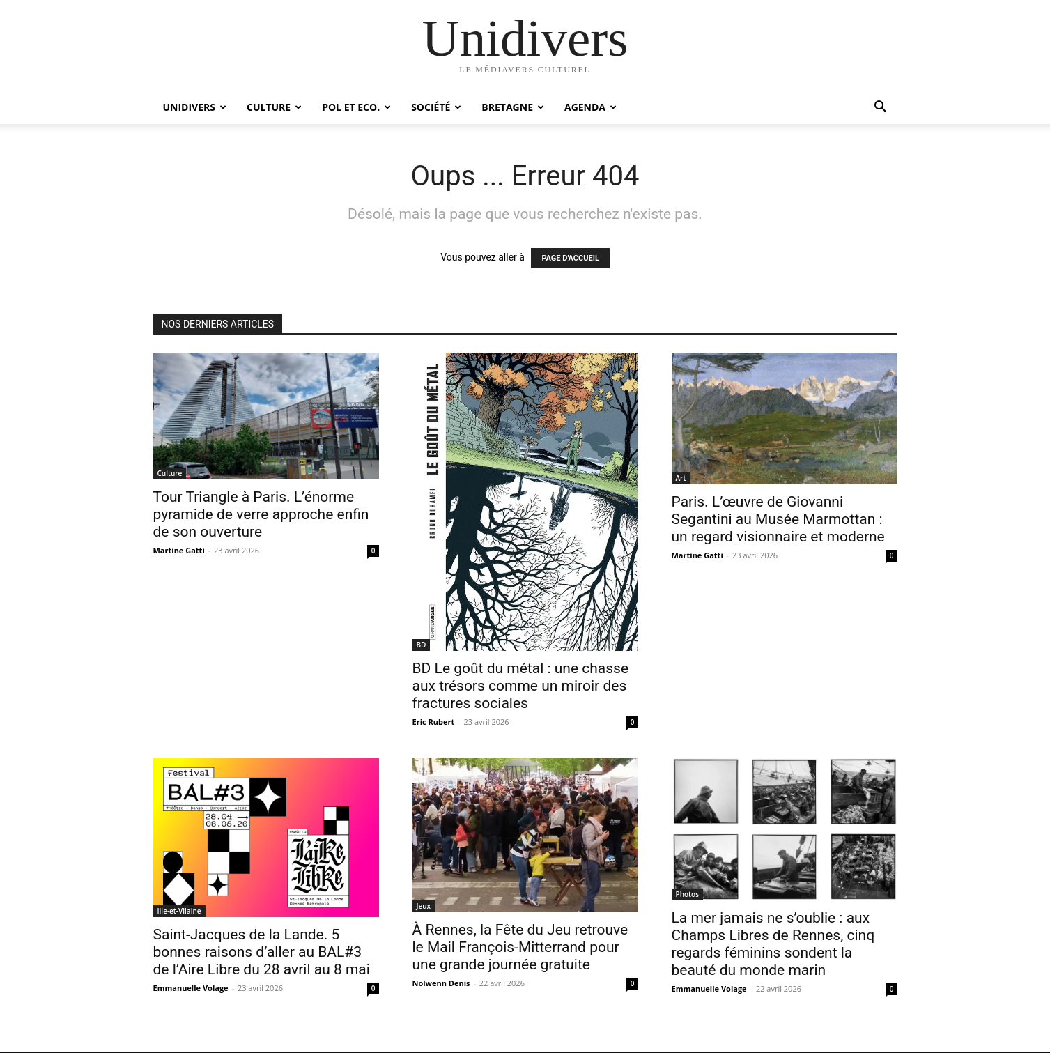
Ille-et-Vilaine (179, 911)
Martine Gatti (179, 550)
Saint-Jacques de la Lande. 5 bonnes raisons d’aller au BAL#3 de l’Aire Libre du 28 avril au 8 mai (261, 952)
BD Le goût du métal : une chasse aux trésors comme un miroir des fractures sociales (520, 686)
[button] (880, 108)
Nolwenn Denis (441, 983)
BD (421, 645)
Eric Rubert (433, 721)
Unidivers (195, 107)
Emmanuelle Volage (191, 988)
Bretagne (512, 107)
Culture (274, 107)
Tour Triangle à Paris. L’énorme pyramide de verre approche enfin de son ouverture (261, 514)
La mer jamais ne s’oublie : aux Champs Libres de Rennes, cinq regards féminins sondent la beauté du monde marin (773, 943)
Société (436, 107)
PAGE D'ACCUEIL (570, 258)
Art (681, 478)
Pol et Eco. (356, 107)
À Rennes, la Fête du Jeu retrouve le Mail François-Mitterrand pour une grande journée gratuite (520, 947)
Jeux (424, 906)
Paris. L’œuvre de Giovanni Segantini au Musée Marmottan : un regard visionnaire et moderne (778, 519)
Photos (688, 894)
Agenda (590, 107)
